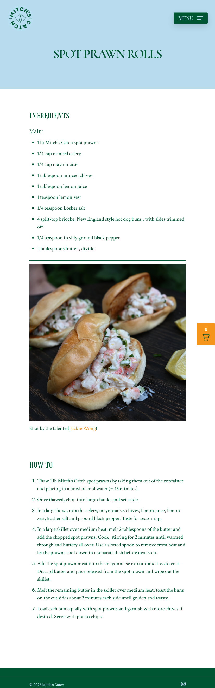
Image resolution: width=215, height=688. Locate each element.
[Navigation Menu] (191, 18)
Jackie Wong (83, 428)
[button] (206, 334)
